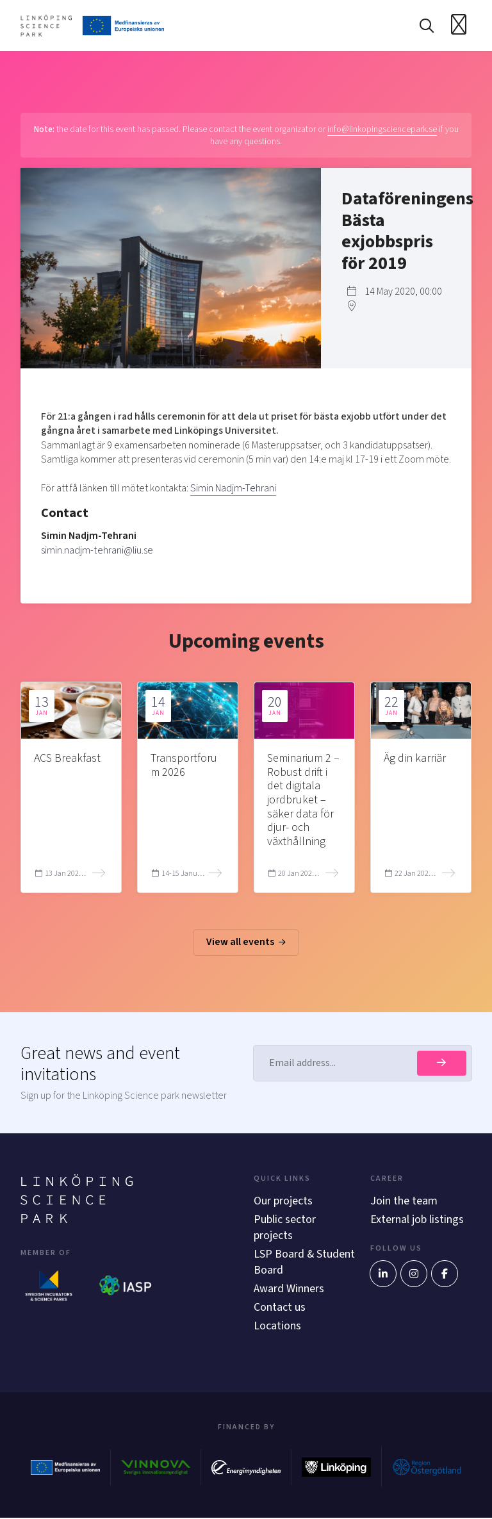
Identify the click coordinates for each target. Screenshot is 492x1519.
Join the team (404, 1201)
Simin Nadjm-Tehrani (233, 488)
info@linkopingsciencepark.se (382, 129)
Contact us (280, 1308)
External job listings (417, 1219)
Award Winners (289, 1289)
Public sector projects (285, 1227)
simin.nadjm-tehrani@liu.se (97, 550)
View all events (246, 942)
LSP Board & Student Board (289, 1263)
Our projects (283, 1201)
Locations (277, 1327)
